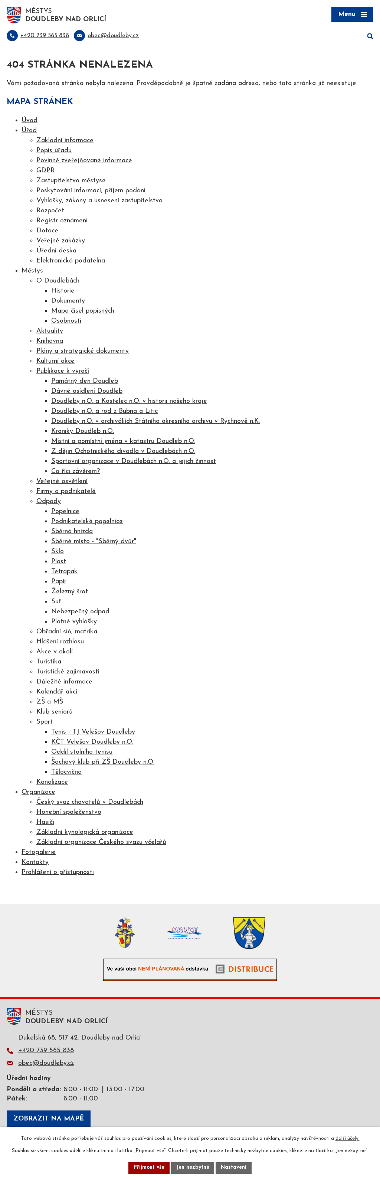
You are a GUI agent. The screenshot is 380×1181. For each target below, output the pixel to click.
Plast (58, 561)
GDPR (45, 170)
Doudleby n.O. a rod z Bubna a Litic (104, 411)
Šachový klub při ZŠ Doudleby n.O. (102, 762)
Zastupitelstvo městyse (71, 181)
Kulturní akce (55, 361)
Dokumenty (68, 301)
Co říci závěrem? (75, 471)
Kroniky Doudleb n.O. (82, 431)
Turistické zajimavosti (67, 672)
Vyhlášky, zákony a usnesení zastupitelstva (99, 201)
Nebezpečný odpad (80, 612)
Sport (44, 722)
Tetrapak (64, 571)
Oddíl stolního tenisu (81, 752)
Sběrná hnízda (72, 531)
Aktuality (49, 331)
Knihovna (49, 341)
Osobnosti (66, 321)
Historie (63, 291)
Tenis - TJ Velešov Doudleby (93, 732)
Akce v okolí (54, 652)
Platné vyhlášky (74, 622)
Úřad (29, 130)
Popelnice (65, 511)
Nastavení (234, 1168)
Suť (56, 602)
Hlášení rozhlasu (60, 642)
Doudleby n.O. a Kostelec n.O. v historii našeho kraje (129, 401)
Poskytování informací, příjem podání (90, 191)
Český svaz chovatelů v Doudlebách (89, 802)
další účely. (347, 1138)
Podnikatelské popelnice (87, 521)
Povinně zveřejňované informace (84, 160)
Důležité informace (64, 682)
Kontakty (35, 862)
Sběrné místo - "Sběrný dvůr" (93, 541)
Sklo (57, 551)
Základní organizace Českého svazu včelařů (101, 842)
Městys (32, 271)
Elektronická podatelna (70, 261)
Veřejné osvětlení (62, 481)
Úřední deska (56, 251)
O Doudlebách (57, 281)
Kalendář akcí (56, 692)
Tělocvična (66, 772)
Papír (58, 581)
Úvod (29, 120)
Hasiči (45, 822)
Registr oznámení (62, 221)
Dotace (47, 231)
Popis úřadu (54, 150)
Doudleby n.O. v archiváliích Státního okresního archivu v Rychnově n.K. (155, 421)
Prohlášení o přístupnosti (58, 872)
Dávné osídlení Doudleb (86, 391)
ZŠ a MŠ (49, 702)
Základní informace (65, 140)
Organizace (38, 792)
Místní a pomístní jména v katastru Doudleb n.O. (123, 441)
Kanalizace (52, 782)
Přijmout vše (148, 1168)
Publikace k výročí (62, 371)
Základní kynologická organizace (84, 832)
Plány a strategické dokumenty (82, 351)
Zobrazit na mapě (48, 1119)
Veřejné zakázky (60, 241)
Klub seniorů (54, 712)
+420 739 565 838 (46, 1050)
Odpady (48, 501)
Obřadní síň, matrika (66, 632)
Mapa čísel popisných (82, 311)
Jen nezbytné (192, 1168)
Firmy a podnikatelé (66, 491)
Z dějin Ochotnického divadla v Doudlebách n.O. (123, 451)
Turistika (48, 662)
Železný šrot (69, 592)
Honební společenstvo (68, 812)
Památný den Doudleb (84, 381)
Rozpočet (50, 211)
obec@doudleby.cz (46, 1063)
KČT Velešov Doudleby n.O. (92, 742)
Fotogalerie (39, 852)
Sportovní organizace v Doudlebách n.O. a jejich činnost (133, 461)
